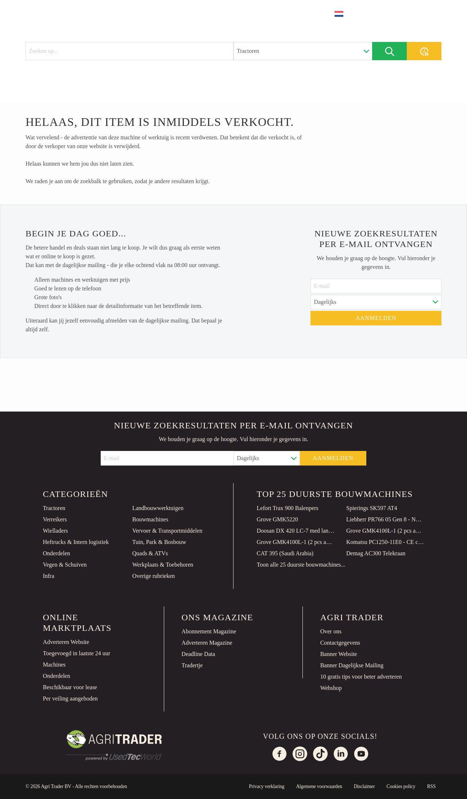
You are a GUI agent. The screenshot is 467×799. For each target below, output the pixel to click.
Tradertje (192, 665)
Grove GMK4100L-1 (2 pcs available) (385, 531)
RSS (431, 786)
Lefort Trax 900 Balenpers (288, 508)
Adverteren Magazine (207, 643)
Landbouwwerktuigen (157, 508)
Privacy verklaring (266, 786)
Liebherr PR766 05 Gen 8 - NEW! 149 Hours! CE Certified (385, 519)
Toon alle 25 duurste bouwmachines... (301, 564)
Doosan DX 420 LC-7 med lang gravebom (296, 531)
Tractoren (54, 508)
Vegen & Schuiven (64, 564)
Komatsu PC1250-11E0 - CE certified (385, 542)
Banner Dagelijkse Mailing (351, 665)
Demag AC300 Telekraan (375, 553)
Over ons (330, 631)
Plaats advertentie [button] (401, 14)
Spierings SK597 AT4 (371, 508)
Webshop (331, 688)
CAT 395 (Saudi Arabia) (285, 553)
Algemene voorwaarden (319, 786)
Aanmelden (376, 318)
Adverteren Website (66, 642)
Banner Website (338, 654)
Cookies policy (400, 786)
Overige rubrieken (153, 576)
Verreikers (55, 519)
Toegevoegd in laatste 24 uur (77, 653)
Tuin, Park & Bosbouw (159, 542)
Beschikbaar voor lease (70, 687)
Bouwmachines (150, 519)
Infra (48, 576)
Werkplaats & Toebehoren (162, 564)
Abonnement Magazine (209, 631)
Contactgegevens (340, 643)
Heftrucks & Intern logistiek (76, 542)
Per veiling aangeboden (70, 698)
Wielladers (55, 531)
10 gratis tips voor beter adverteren (361, 676)
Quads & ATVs (150, 553)
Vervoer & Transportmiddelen (167, 531)
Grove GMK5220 (277, 519)
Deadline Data (198, 654)
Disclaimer (364, 786)
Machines (54, 664)
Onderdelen (56, 553)
